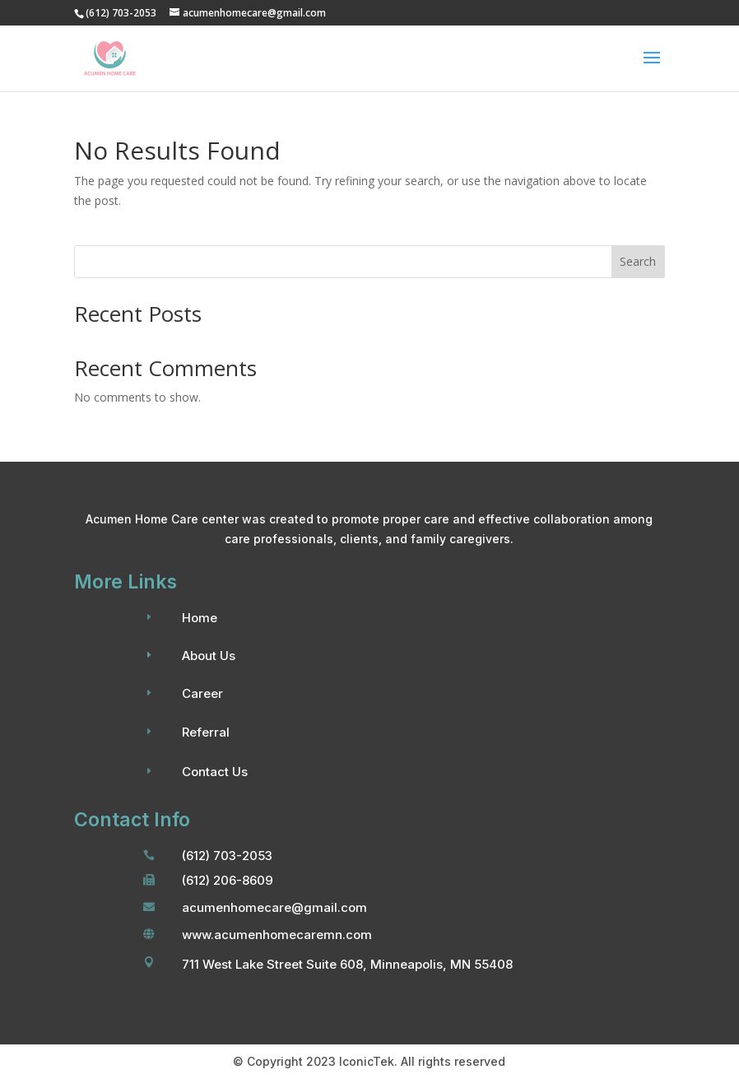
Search (638, 261)
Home (199, 618)
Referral (206, 732)
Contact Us (215, 771)
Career (202, 693)
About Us (208, 655)
